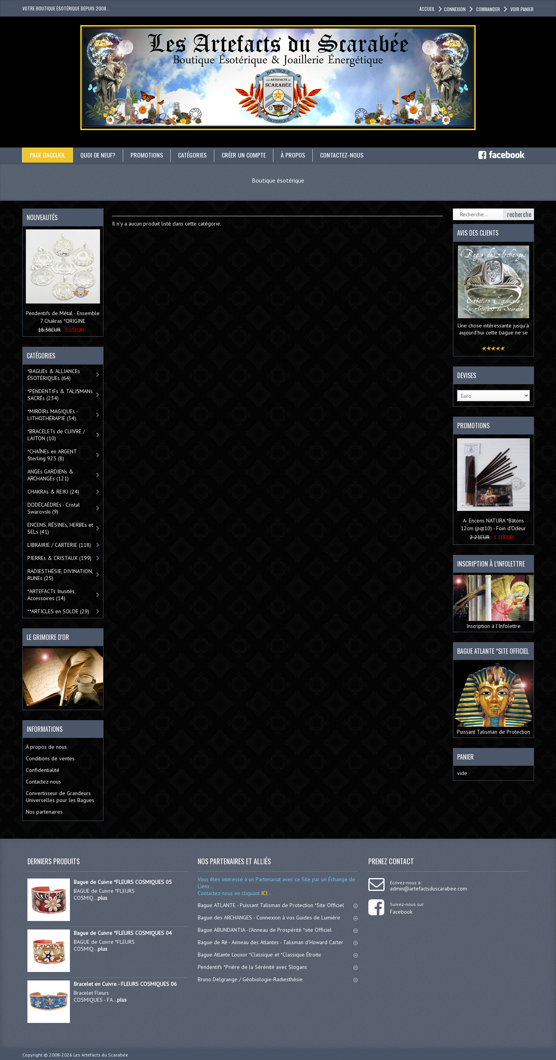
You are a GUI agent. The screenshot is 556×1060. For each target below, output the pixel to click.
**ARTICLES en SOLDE (58, 611)
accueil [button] (427, 8)
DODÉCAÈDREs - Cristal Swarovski (53, 508)
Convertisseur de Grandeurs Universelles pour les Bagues (60, 797)
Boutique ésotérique (278, 180)
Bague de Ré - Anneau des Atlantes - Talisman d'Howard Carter (278, 942)
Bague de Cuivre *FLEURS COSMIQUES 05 (123, 882)
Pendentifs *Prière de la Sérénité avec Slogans (278, 966)
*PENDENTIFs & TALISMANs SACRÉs (60, 395)
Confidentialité (42, 770)
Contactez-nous (342, 154)
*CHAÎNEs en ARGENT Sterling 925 (52, 455)
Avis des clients (477, 232)
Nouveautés (42, 217)
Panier (465, 757)
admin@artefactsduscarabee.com (428, 888)
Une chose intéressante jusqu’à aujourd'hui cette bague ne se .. (493, 332)
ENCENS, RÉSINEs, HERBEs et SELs (60, 528)
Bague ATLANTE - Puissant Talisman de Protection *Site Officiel (278, 905)
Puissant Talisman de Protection (493, 698)
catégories (193, 154)
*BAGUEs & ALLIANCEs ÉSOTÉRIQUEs (53, 375)
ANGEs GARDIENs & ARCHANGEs (50, 475)
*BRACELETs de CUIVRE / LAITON (56, 435)
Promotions (147, 154)
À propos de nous (46, 746)
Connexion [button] (455, 9)
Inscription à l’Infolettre (493, 602)
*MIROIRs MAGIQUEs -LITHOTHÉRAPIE (52, 415)
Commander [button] (487, 9)
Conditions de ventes (50, 758)
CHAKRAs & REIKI (53, 491)
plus (102, 897)
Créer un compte (244, 154)
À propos (293, 154)
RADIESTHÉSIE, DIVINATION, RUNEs (60, 575)
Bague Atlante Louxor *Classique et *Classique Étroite (278, 954)
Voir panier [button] (521, 9)
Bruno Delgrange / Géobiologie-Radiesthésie (278, 979)
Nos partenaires (44, 811)
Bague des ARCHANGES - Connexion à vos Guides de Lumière (278, 917)
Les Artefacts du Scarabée (100, 1055)
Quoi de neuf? (98, 154)
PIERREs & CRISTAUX (59, 558)
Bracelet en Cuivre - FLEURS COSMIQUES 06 (125, 983)
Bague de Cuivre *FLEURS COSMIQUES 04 (123, 932)
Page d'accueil (48, 154)
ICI (263, 893)
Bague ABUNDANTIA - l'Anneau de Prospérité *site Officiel (278, 929)
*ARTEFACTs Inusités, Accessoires (51, 595)
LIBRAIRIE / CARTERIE (59, 544)
